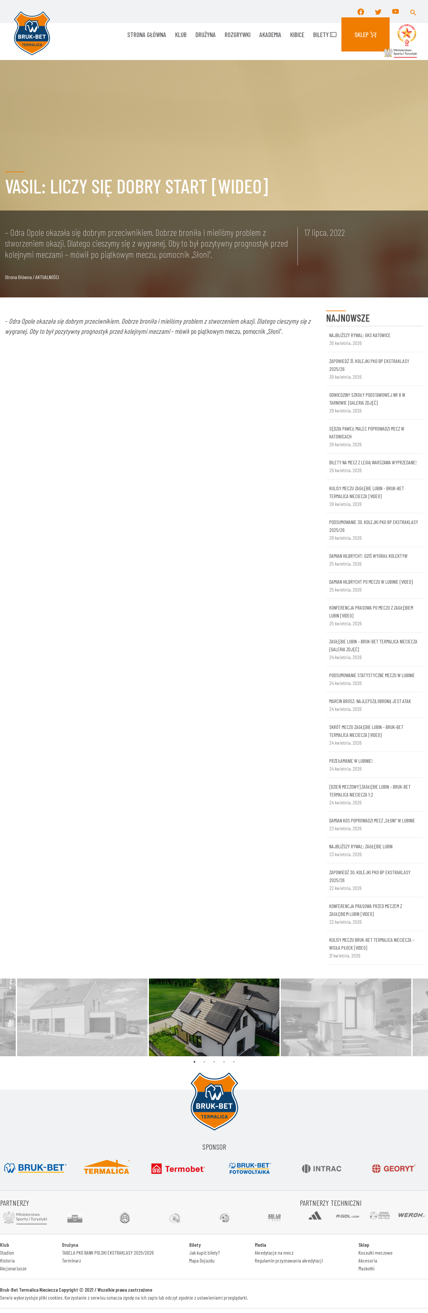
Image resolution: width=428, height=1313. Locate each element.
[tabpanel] (214, 1017)
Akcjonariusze (13, 1268)
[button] (413, 11)
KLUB (181, 34)
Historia (7, 1260)
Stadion (7, 1252)
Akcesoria (367, 1260)
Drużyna (205, 34)
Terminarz (71, 1260)
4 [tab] (224, 1062)
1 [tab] (194, 1062)
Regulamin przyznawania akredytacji (289, 1260)
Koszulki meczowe (375, 1252)
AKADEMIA (270, 34)
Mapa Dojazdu (201, 1260)
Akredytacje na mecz (274, 1252)
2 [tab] (204, 1062)
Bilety (324, 34)
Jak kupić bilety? (204, 1252)
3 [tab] (214, 1062)
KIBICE (297, 34)
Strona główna (146, 34)
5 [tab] (234, 1062)
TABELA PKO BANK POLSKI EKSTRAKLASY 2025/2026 (108, 1252)
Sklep (366, 34)
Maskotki (366, 1268)
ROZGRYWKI (238, 34)
